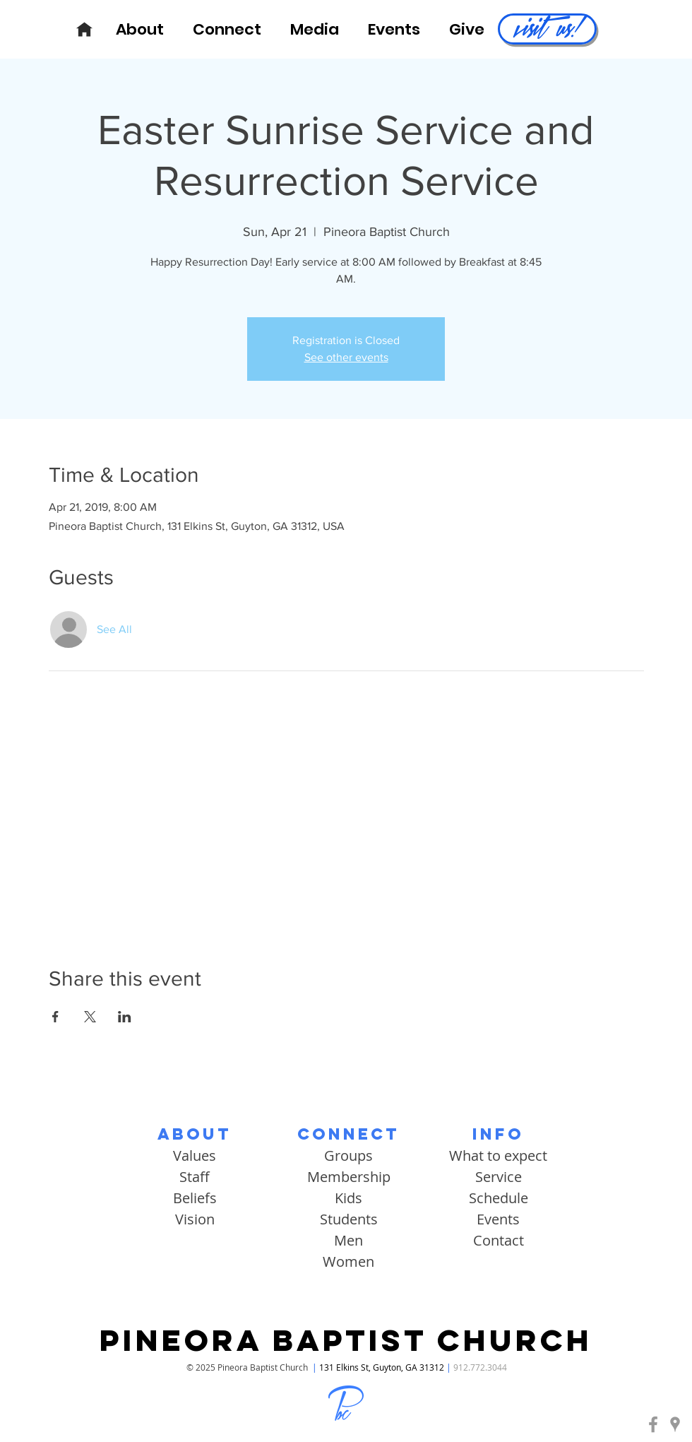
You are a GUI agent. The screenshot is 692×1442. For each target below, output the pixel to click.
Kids (348, 1197)
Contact (498, 1240)
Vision (195, 1219)
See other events (346, 357)
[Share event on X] (90, 1016)
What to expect (498, 1155)
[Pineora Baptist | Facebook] (653, 1424)
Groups (348, 1155)
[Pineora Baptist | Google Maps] (675, 1424)
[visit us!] (547, 29)
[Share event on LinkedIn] (124, 1016)
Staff (194, 1176)
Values (194, 1155)
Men (348, 1240)
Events (498, 1219)
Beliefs (195, 1197)
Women (348, 1261)
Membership (348, 1176)
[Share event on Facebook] (55, 1016)
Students (349, 1219)
